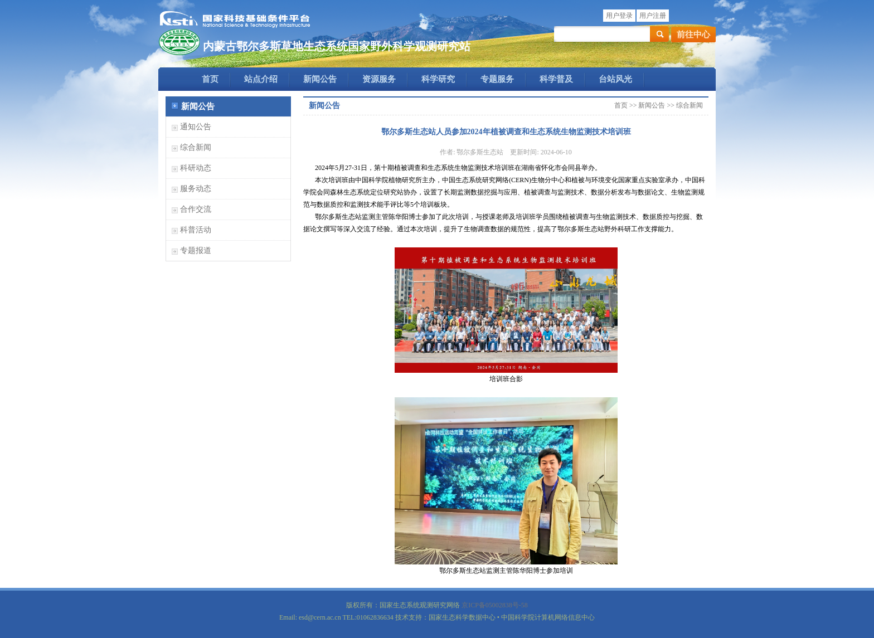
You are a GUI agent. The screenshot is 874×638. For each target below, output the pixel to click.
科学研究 (438, 79)
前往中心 (693, 34)
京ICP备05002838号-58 (495, 605)
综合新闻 (195, 147)
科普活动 (195, 230)
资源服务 (379, 79)
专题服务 (497, 79)
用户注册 (652, 16)
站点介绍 (261, 79)
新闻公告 (320, 79)
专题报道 (195, 250)
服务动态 (195, 188)
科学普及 (556, 79)
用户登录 (619, 16)
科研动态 (195, 168)
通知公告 (195, 127)
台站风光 (615, 79)
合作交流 (195, 209)
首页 (210, 79)
